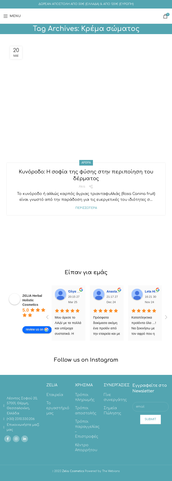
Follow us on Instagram (86, 360)
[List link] (21, 406)
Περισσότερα (86, 208)
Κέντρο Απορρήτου (86, 447)
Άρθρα (86, 162)
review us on (37, 330)
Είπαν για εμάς (86, 272)
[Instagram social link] (16, 438)
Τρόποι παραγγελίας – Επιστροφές (87, 429)
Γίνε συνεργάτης (115, 397)
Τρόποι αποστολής (85, 410)
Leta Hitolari (154, 291)
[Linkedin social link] (24, 438)
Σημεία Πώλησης (112, 410)
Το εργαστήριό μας (57, 408)
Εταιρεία (54, 395)
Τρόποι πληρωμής (85, 397)
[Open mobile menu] (12, 16)
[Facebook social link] (7, 438)
